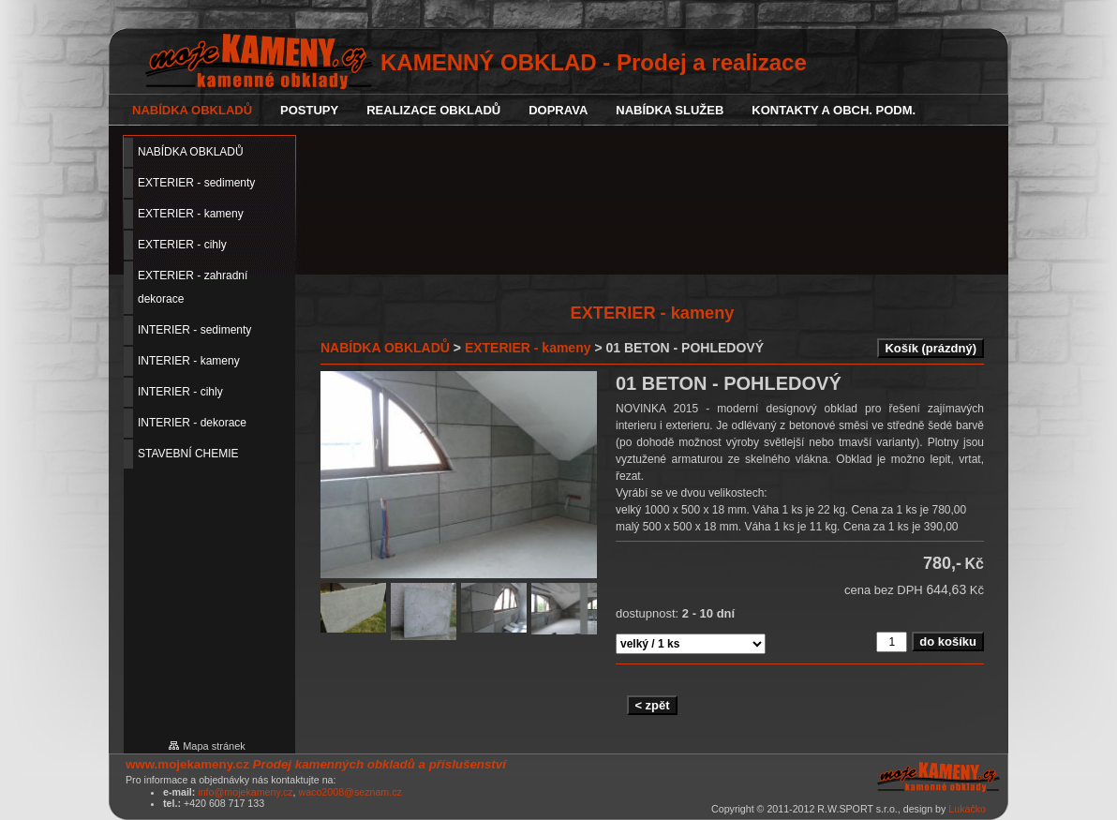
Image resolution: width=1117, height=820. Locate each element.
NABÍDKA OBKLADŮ (385, 347)
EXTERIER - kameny (528, 347)
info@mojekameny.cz (245, 792)
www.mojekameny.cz (187, 764)
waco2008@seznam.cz (349, 792)
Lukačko (967, 808)
